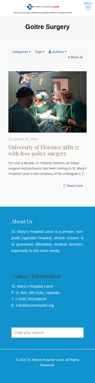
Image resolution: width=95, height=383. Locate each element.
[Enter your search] (47, 333)
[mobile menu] (88, 7)
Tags (40, 52)
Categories (21, 52)
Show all (75, 57)
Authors (57, 52)
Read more (75, 186)
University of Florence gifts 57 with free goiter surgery (43, 150)
